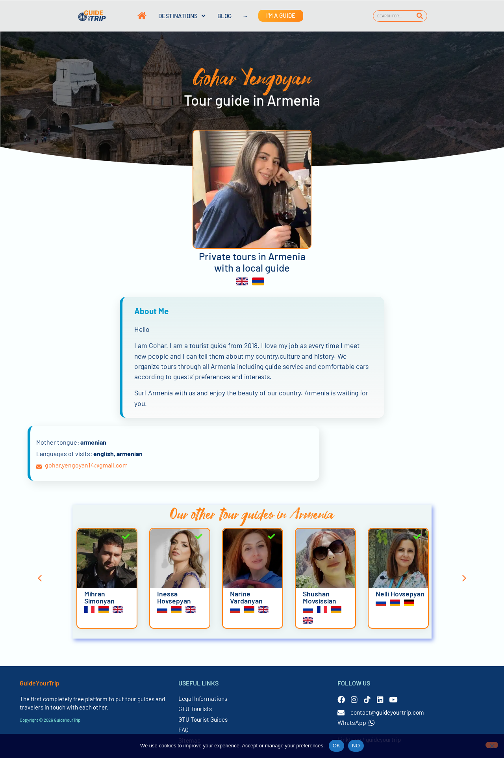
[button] (40, 578)
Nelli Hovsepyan (400, 593)
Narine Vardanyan (246, 597)
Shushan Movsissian (319, 597)
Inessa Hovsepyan (174, 597)
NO (356, 746)
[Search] (420, 16)
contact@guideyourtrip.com (387, 712)
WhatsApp (356, 722)
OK (336, 746)
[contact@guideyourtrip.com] (341, 712)
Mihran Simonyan (99, 597)
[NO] (491, 745)
